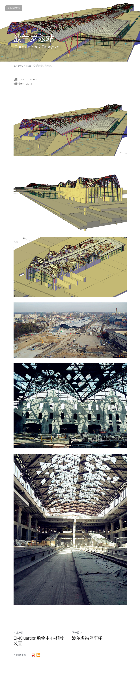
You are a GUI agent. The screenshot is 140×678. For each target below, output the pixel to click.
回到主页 (13, 8)
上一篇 (19, 632)
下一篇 (77, 632)
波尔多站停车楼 (87, 638)
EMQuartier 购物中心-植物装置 (39, 640)
